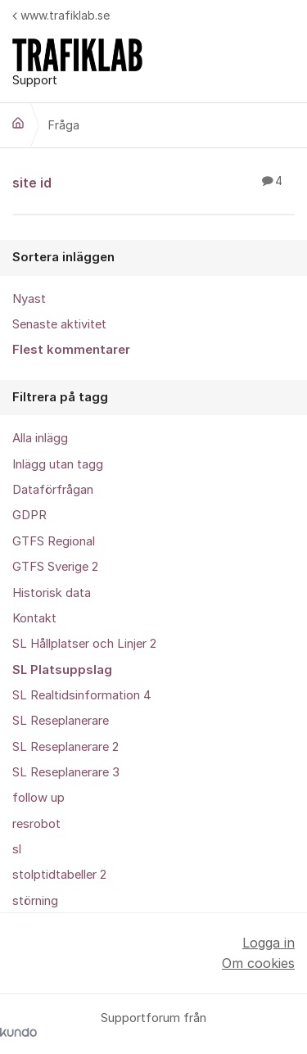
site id (153, 182)
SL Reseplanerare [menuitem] (60, 720)
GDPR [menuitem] (29, 515)
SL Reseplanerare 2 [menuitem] (65, 747)
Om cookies (258, 963)
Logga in (268, 942)
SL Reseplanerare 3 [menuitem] (66, 772)
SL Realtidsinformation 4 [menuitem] (81, 695)
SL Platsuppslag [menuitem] (62, 670)
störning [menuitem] (35, 900)
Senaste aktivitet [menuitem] (59, 324)
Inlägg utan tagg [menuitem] (57, 464)
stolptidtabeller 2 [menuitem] (59, 874)
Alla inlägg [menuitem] (40, 438)
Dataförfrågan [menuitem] (52, 489)
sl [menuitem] (16, 849)
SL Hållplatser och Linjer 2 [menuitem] (84, 643)
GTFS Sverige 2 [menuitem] (55, 566)
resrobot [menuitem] (36, 824)
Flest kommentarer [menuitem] (71, 349)
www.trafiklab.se (61, 15)
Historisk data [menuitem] (51, 593)
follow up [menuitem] (38, 797)
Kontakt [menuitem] (34, 618)
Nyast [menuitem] (29, 299)
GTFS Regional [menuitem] (53, 541)
